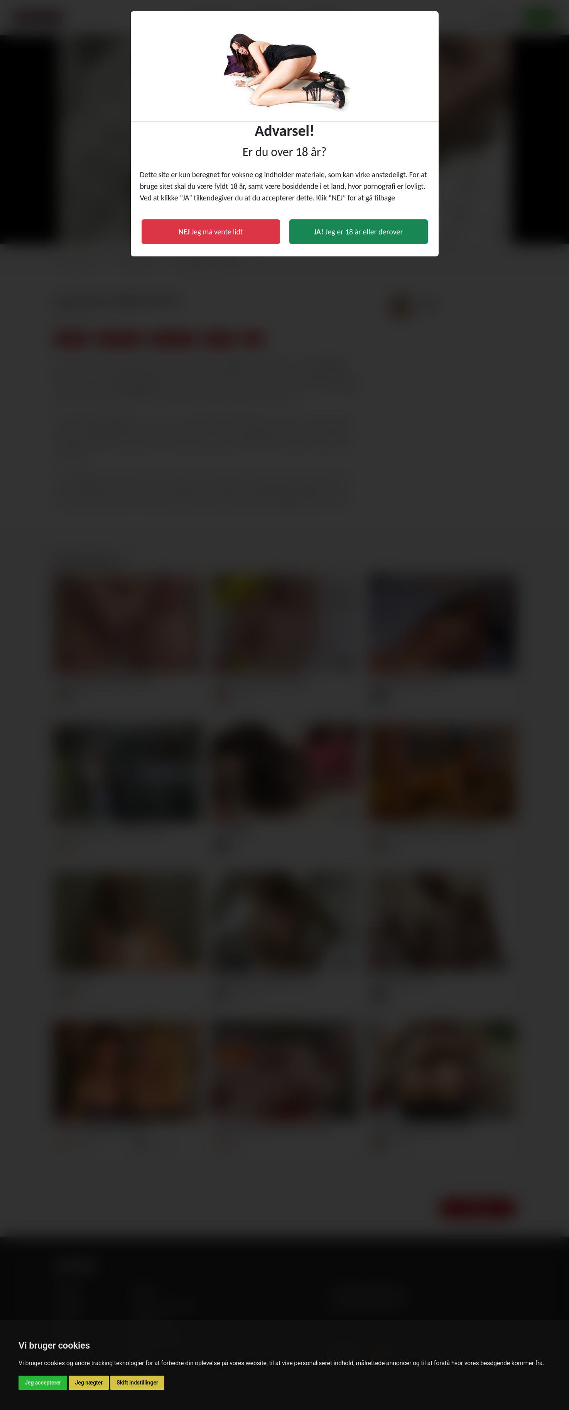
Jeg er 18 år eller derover (358, 231)
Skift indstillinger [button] (137, 1382)
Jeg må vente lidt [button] (211, 231)
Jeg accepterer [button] (43, 1382)
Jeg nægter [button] (89, 1382)
